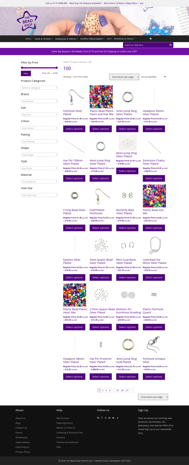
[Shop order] (153, 77)
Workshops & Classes (124, 38)
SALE (109, 38)
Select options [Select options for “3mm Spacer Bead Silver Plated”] (100, 277)
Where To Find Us (65, 427)
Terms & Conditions (68, 442)
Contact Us (21, 427)
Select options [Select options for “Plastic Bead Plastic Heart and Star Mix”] (100, 128)
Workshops (22, 437)
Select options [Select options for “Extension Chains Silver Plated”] (154, 178)
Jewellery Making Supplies (92, 38)
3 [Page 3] (106, 390)
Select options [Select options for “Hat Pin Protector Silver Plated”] (100, 376)
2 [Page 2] (102, 390)
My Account (62, 418)
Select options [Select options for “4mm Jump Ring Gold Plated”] (127, 376)
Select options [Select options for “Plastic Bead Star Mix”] (154, 227)
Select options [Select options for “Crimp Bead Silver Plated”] (74, 227)
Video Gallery (23, 442)
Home (28, 38)
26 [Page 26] (122, 390)
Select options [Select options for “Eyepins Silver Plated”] (74, 277)
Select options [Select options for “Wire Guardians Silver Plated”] (127, 277)
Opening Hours (64, 423)
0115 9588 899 (60, 3)
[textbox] (39, 88)
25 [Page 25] (117, 390)
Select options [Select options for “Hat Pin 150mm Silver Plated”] (74, 178)
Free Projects (22, 447)
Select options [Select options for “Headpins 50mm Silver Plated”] (154, 128)
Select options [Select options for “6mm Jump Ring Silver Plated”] (127, 171)
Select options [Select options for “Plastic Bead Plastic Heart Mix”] (74, 327)
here (140, 432)
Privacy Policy (23, 451)
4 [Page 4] (109, 390)
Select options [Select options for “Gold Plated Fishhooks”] (100, 227)
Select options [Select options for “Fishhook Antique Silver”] (154, 376)
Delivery (60, 437)
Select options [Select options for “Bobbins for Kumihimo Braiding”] (127, 327)
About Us (21, 418)
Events (19, 432)
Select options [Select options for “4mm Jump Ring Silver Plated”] (100, 178)
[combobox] (39, 87)
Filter (26, 73)
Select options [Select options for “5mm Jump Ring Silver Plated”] (127, 128)
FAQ (58, 447)
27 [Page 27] (127, 390)
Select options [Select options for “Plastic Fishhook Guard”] (154, 327)
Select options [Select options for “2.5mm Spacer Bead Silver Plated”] (100, 327)
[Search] (170, 45)
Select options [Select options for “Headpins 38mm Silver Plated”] (74, 376)
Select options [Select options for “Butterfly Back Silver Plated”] (127, 227)
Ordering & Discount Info (69, 432)
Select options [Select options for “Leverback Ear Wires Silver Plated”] (154, 277)
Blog (18, 423)
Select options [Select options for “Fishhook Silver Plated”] (74, 128)
